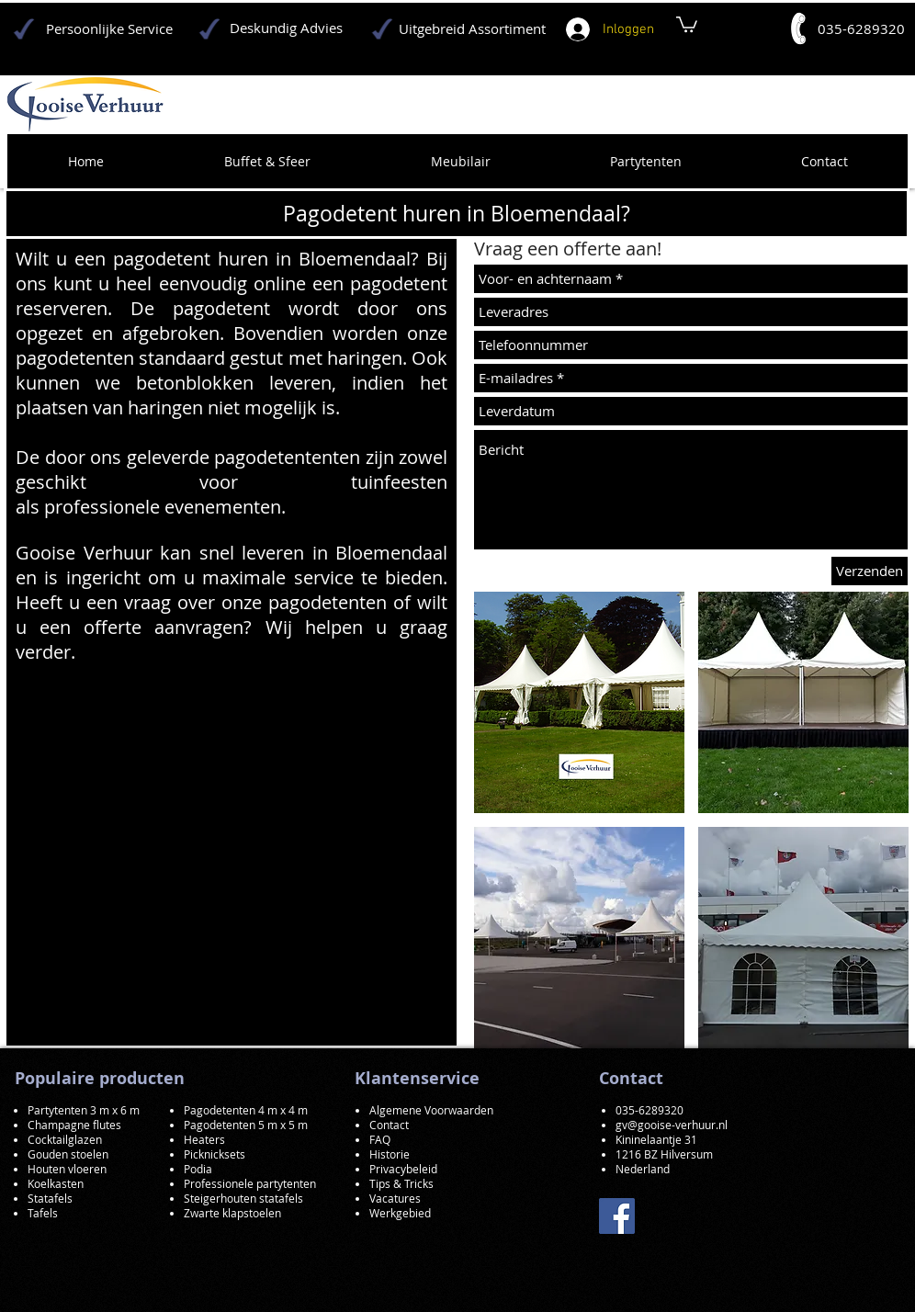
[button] (579, 702)
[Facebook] (617, 1216)
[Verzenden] (869, 571)
